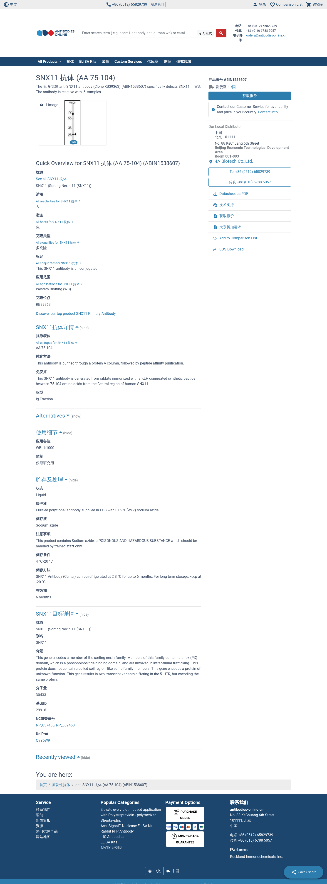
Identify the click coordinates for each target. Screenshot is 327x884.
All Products (48, 61)
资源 (39, 826)
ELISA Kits (87, 61)
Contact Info (268, 112)
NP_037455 (45, 725)
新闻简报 (43, 820)
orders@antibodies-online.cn (266, 35)
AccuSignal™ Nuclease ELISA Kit (126, 826)
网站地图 (43, 837)
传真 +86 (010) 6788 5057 (250, 182)
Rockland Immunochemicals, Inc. (256, 857)
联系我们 (157, 4)
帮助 (39, 815)
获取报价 (250, 96)
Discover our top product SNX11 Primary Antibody (76, 313)
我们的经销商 (111, 847)
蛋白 (105, 61)
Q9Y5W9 (43, 740)
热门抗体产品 (47, 831)
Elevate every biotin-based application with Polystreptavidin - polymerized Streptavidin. (131, 815)
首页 (43, 785)
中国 (232, 87)
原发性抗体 (61, 785)
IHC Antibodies (112, 837)
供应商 (152, 61)
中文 (10, 4)
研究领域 (183, 61)
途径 (167, 61)
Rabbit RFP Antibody (117, 831)
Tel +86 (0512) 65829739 (250, 172)
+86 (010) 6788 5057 (255, 840)
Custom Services (128, 61)
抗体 (70, 61)
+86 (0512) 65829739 (126, 4)
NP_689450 (65, 725)
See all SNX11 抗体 (51, 179)
